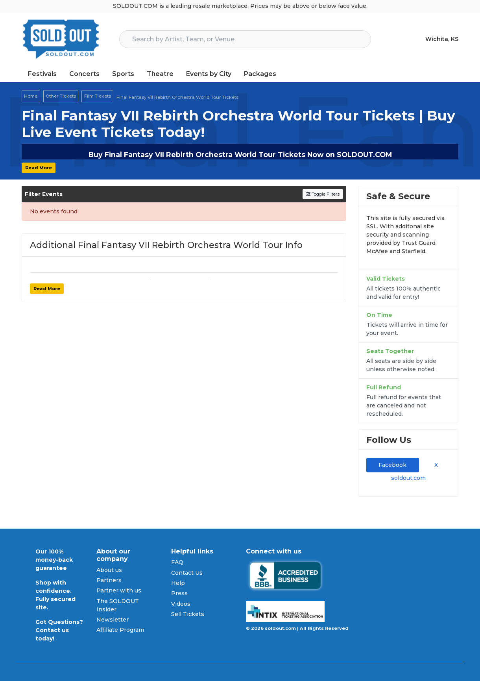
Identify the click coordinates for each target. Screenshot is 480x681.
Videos (180, 603)
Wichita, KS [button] (441, 39)
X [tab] (434, 464)
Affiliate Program (120, 629)
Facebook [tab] (392, 464)
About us (109, 570)
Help (178, 583)
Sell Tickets (187, 614)
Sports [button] (123, 74)
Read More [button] (38, 167)
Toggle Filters (323, 194)
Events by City (208, 74)
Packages (260, 74)
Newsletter (112, 619)
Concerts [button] (84, 74)
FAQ (177, 562)
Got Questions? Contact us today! (59, 630)
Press (179, 593)
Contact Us (187, 572)
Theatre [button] (160, 74)
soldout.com (408, 477)
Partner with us (118, 590)
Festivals (42, 74)
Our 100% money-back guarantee (54, 560)
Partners (109, 580)
